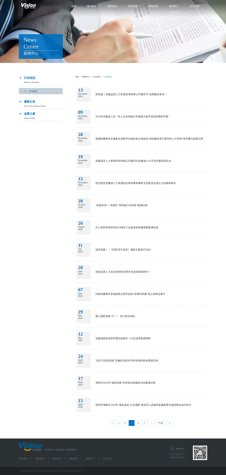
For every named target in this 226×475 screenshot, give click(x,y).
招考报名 (133, 6)
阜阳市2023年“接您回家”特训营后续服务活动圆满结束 (125, 382)
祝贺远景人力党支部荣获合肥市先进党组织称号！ (123, 271)
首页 (73, 6)
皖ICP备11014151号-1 (76, 471)
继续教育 (153, 6)
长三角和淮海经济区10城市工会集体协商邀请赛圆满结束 (126, 227)
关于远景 (194, 6)
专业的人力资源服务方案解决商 (59, 450)
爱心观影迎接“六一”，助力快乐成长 (115, 316)
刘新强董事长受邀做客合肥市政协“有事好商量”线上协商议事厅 (130, 294)
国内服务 (92, 6)
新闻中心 (174, 6)
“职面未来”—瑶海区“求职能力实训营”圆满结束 (121, 205)
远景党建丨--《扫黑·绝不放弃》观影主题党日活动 (123, 249)
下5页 (160, 423)
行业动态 (97, 77)
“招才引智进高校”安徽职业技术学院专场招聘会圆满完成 (126, 360)
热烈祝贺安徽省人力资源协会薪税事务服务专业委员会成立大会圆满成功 (135, 183)
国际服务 (112, 6)
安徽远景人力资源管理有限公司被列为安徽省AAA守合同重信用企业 (133, 161)
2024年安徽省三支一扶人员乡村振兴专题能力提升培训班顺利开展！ (133, 116)
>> (170, 423)
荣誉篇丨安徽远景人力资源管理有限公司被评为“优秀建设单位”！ (131, 94)
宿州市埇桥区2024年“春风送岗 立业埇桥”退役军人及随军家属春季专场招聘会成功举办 (143, 405)
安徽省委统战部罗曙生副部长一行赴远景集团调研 (123, 338)
